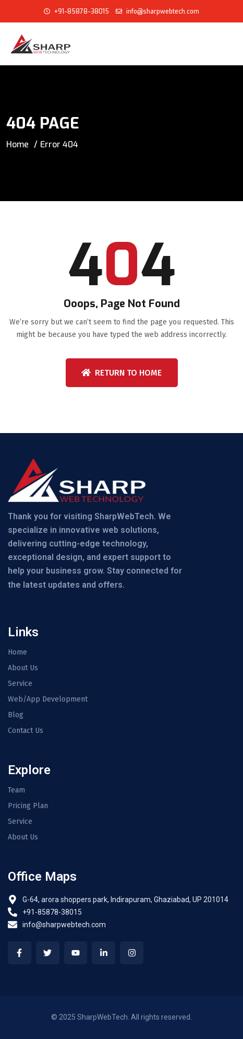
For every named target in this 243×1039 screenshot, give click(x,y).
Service (20, 683)
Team (16, 790)
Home (17, 144)
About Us (23, 668)
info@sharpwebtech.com (162, 11)
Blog (15, 715)
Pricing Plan (28, 806)
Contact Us (25, 730)
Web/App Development (48, 699)
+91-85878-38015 (81, 11)
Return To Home (121, 373)
